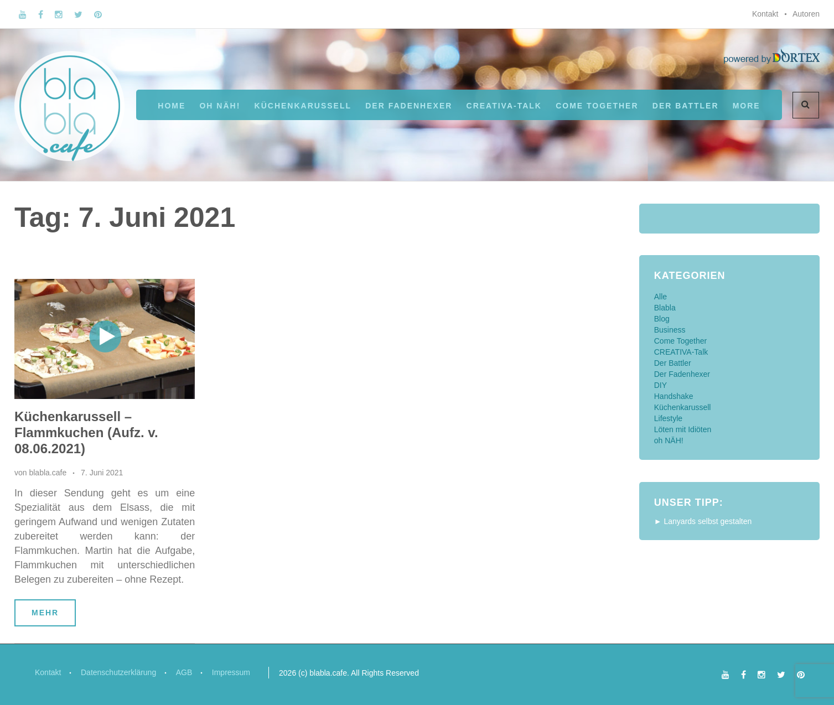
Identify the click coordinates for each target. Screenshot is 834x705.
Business (670, 329)
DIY (660, 385)
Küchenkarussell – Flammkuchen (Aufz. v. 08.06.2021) (86, 432)
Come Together (597, 105)
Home (171, 105)
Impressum (232, 672)
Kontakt (765, 13)
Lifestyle (668, 418)
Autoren (806, 13)
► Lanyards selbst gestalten (703, 521)
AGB (185, 672)
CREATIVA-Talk (504, 105)
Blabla (665, 307)
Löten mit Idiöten (683, 429)
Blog (662, 318)
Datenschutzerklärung (118, 672)
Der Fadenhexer (408, 105)
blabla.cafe (47, 472)
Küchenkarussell (303, 105)
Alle (660, 296)
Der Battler (672, 363)
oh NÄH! (219, 105)
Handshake (673, 396)
